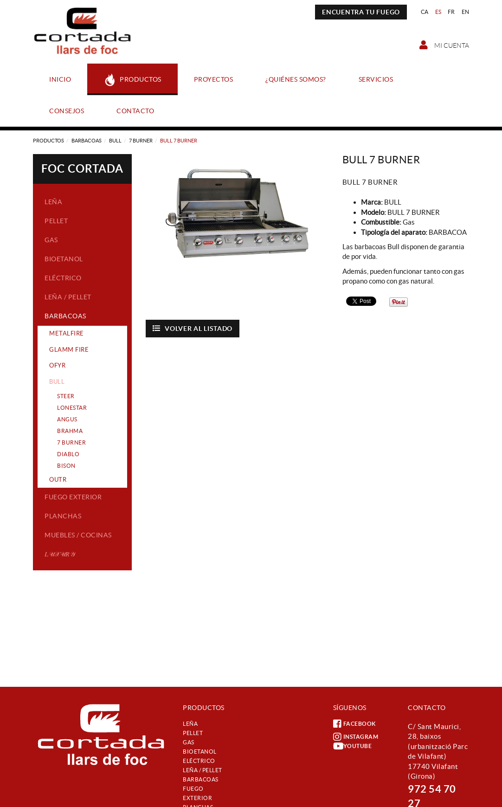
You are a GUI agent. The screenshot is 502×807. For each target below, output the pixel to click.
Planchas (63, 516)
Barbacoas (86, 140)
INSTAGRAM (356, 737)
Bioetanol (64, 259)
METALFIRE (66, 333)
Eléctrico (63, 278)
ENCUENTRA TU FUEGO (361, 12)
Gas (51, 240)
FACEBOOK (354, 724)
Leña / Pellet (68, 297)
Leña (53, 202)
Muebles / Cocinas (78, 535)
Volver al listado (193, 328)
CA (425, 12)
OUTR (57, 479)
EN (466, 12)
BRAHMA (70, 431)
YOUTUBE (352, 746)
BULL (115, 140)
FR (451, 12)
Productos (48, 140)
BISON (66, 466)
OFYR (57, 365)
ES (438, 12)
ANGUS (67, 419)
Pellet (56, 221)
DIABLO (68, 454)
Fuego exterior (73, 497)
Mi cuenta (444, 45)
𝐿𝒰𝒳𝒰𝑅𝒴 (60, 554)
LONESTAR (72, 408)
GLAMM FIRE (69, 349)
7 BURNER (141, 140)
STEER (66, 396)
